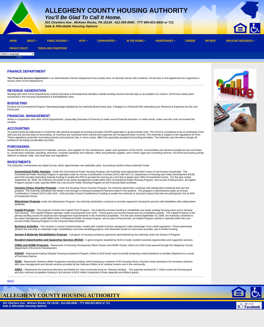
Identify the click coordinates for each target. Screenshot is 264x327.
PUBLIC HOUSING (58, 40)
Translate (25, 57)
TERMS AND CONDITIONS (52, 48)
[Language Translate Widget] (17, 54)
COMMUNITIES (107, 40)
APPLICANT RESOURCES (240, 40)
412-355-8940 (124, 22)
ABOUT (32, 40)
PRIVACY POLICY (19, 48)
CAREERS (190, 40)
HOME (13, 40)
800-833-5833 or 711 (159, 22)
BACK (10, 281)
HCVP (83, 40)
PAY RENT (210, 40)
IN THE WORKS (136, 40)
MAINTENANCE (165, 40)
